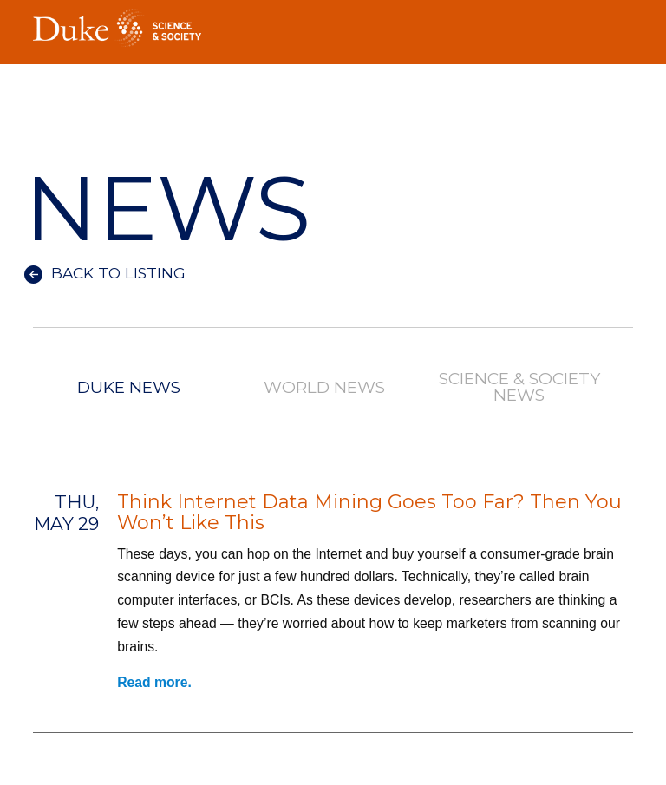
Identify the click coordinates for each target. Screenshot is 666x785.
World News (324, 388)
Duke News (128, 388)
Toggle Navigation (620, 22)
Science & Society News (519, 387)
